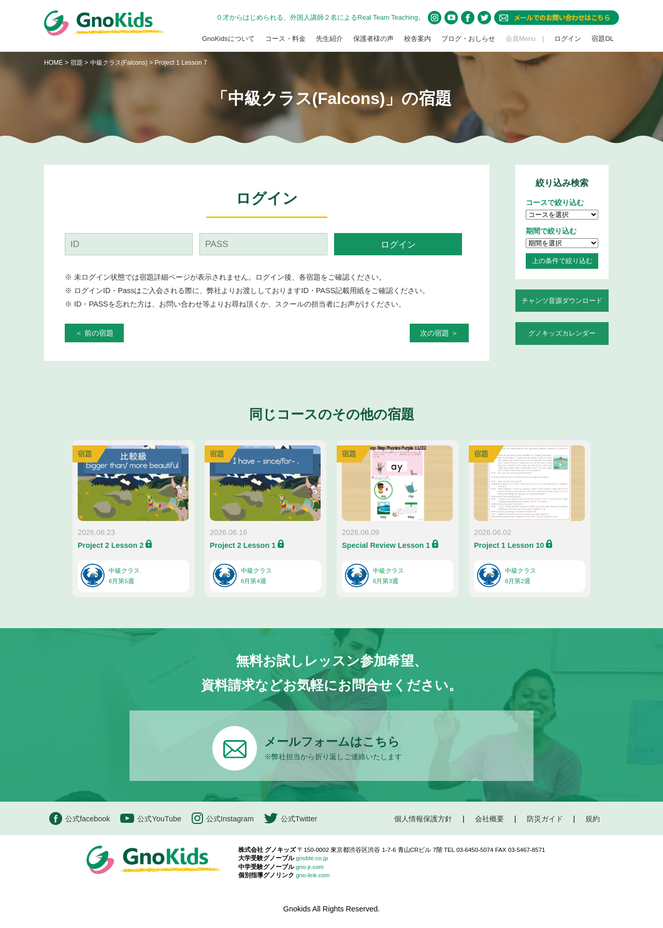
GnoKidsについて (228, 38)
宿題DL (603, 38)
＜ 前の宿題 (94, 333)
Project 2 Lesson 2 (110, 545)
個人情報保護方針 (423, 818)
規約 (592, 818)
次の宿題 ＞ (439, 333)
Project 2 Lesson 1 (243, 545)
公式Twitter (290, 818)
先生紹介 (329, 38)
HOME (53, 62)
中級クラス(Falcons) (119, 62)
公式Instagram (223, 818)
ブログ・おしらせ (468, 38)
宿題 (76, 62)
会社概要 (489, 818)
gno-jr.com (310, 867)
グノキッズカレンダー (562, 333)
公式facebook (79, 818)
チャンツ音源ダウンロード (562, 300)
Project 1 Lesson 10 (509, 545)
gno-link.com (312, 875)
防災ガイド (545, 818)
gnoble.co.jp (312, 858)
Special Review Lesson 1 (386, 545)
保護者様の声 (373, 38)
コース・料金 (285, 38)
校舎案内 (417, 38)
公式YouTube (150, 818)
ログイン (567, 38)
